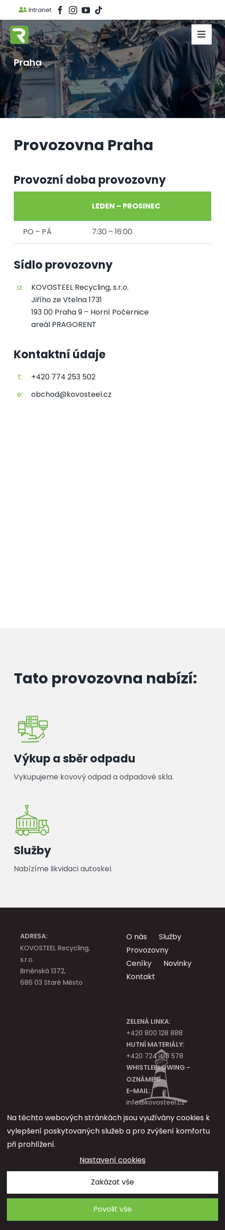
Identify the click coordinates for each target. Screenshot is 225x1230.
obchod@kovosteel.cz (71, 394)
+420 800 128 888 (165, 1027)
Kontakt (140, 976)
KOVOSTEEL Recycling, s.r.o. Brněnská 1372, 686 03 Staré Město (59, 959)
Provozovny (147, 950)
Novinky (177, 963)
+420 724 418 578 (165, 1050)
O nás (136, 936)
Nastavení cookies (112, 1160)
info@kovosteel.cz (165, 1096)
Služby (170, 936)
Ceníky (139, 963)
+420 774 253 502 (63, 377)
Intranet (35, 10)
